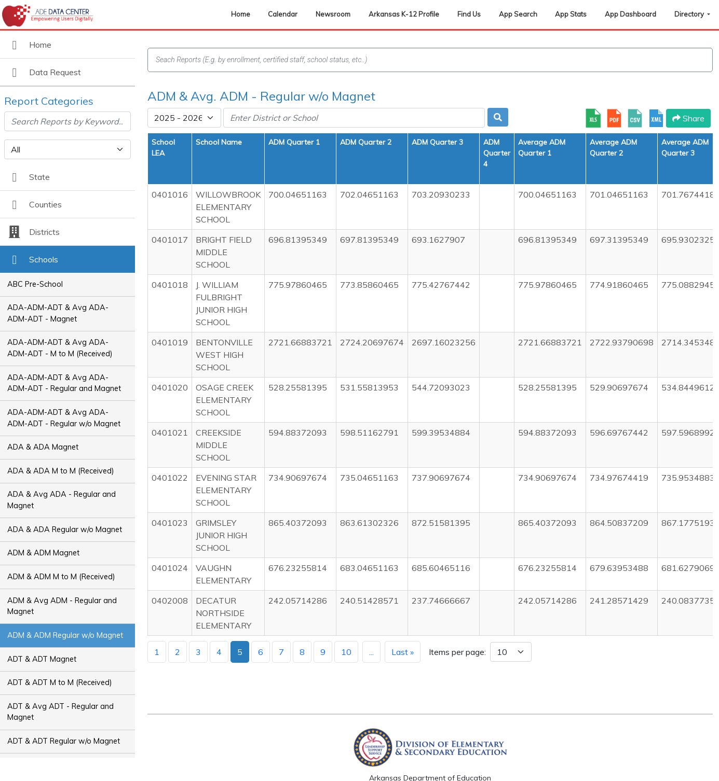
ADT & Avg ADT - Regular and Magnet (60, 712)
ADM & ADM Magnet (43, 552)
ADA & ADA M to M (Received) (60, 471)
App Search (518, 14)
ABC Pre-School (35, 284)
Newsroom (333, 14)
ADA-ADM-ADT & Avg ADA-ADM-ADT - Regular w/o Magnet (63, 418)
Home (240, 14)
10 (346, 652)
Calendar (282, 14)
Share (688, 118)
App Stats (571, 14)
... (371, 652)
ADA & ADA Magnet (42, 447)
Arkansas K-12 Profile (404, 14)
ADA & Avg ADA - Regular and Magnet (61, 500)
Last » (402, 652)
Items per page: (457, 652)
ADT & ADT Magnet (41, 659)
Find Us (469, 14)
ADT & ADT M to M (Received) (59, 682)
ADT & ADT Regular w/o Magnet (63, 741)
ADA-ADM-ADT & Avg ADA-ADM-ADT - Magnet (57, 313)
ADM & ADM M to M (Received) (61, 576)
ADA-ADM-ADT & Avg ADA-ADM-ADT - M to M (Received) (60, 348)
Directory (690, 14)
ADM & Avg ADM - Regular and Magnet (62, 606)
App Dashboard (630, 14)
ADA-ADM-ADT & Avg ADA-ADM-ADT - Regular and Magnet (64, 383)
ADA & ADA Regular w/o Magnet (64, 529)
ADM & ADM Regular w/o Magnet (65, 635)
